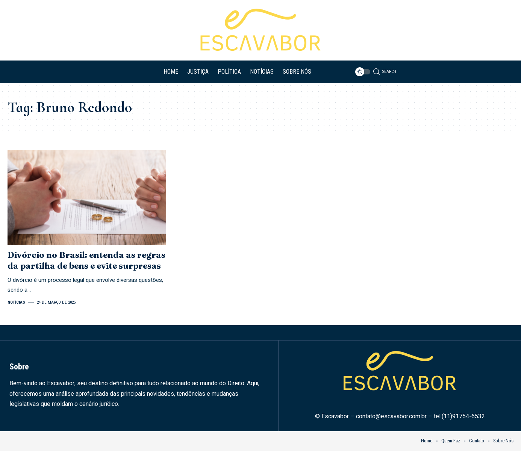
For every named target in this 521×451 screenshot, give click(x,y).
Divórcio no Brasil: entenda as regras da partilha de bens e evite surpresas (86, 260)
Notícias (16, 302)
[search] (384, 72)
